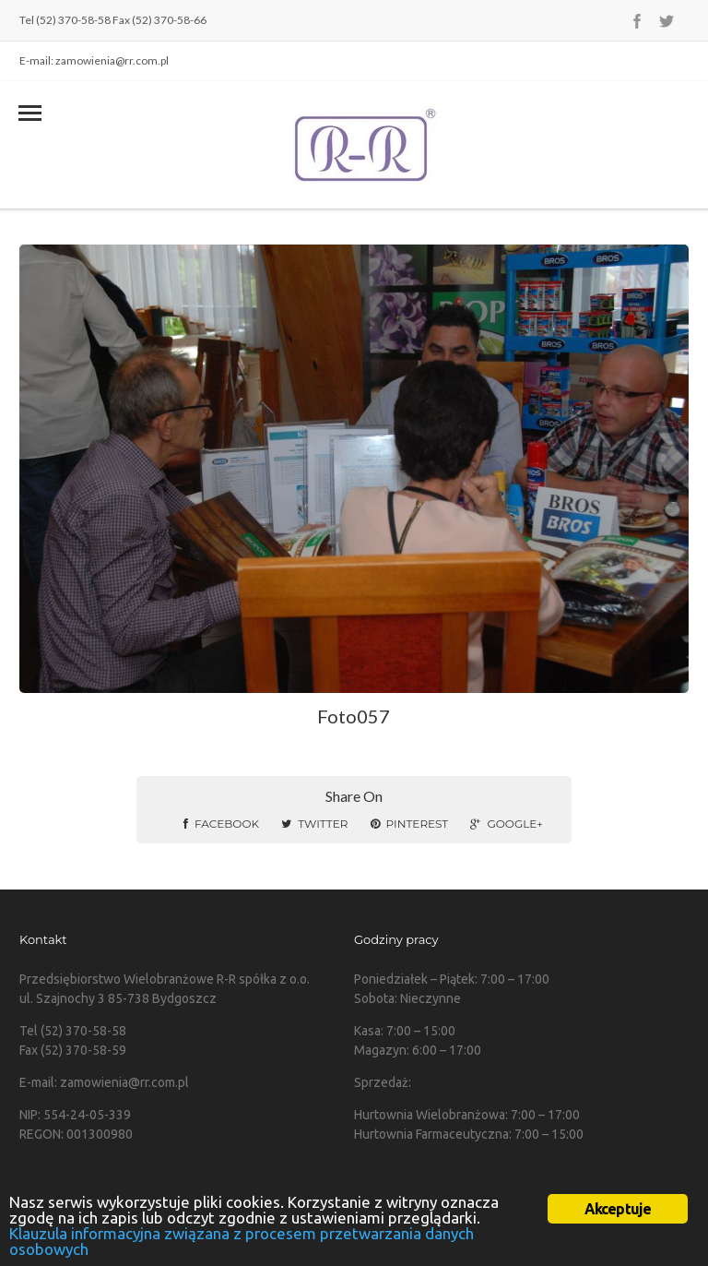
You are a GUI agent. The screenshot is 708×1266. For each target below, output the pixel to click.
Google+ (506, 823)
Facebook (221, 823)
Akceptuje (618, 1208)
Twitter (314, 823)
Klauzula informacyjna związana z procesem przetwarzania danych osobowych (241, 1241)
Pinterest (410, 823)
